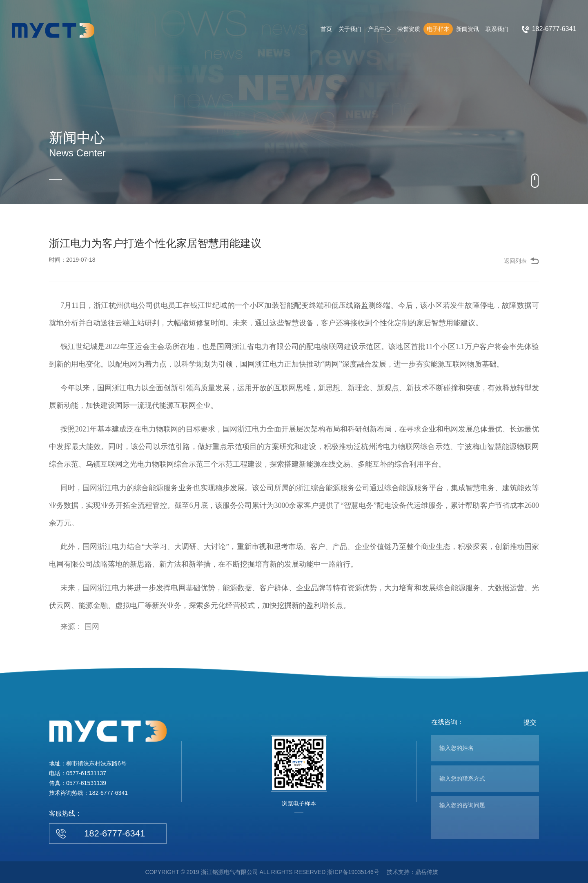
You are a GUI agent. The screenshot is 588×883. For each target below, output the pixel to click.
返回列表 (515, 261)
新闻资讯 (467, 29)
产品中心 (379, 29)
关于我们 (350, 29)
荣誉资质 (408, 29)
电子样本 (438, 29)
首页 (326, 29)
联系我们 (497, 29)
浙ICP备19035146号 (353, 872)
